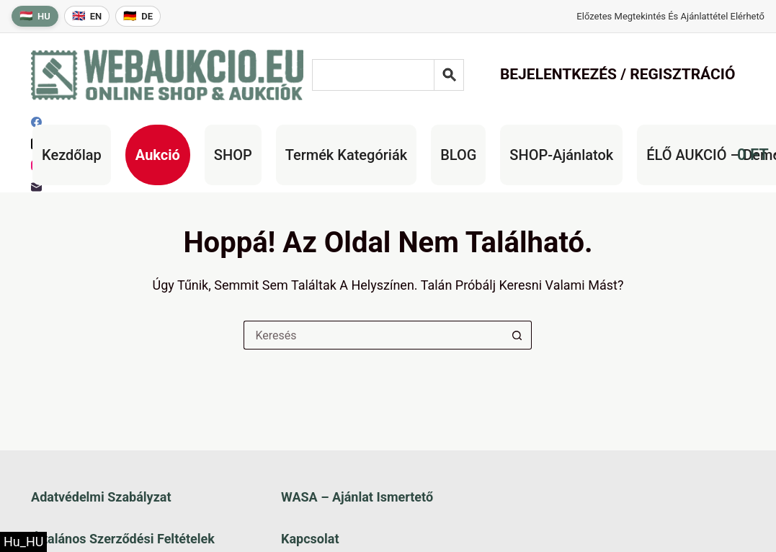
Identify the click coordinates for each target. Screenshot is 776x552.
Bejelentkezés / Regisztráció (618, 74)
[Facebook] (36, 122)
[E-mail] (36, 187)
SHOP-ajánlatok (561, 155)
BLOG (458, 155)
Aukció (157, 155)
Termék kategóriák (346, 155)
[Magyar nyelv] (35, 16)
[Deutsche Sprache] (138, 16)
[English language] (87, 16)
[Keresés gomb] (517, 335)
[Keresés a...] (373, 335)
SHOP (233, 155)
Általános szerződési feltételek (123, 538)
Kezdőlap (72, 155)
